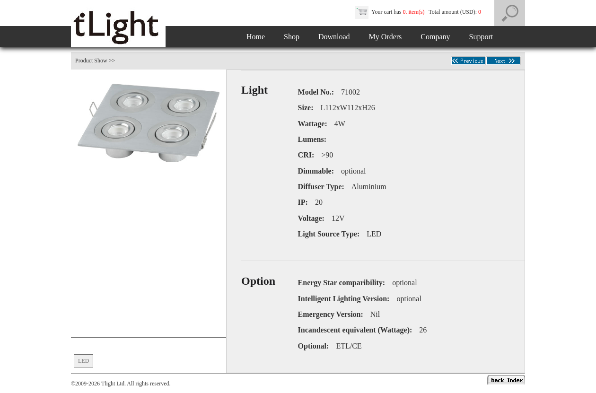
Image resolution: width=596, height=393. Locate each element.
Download (334, 37)
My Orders (385, 37)
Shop (291, 37)
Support (481, 37)
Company (435, 37)
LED (83, 361)
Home (255, 37)
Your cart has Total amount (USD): (418, 12)
